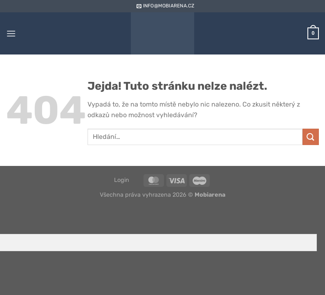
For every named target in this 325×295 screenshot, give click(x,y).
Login (121, 180)
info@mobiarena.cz (164, 6)
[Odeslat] (311, 137)
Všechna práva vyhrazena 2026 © (162, 194)
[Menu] (11, 33)
